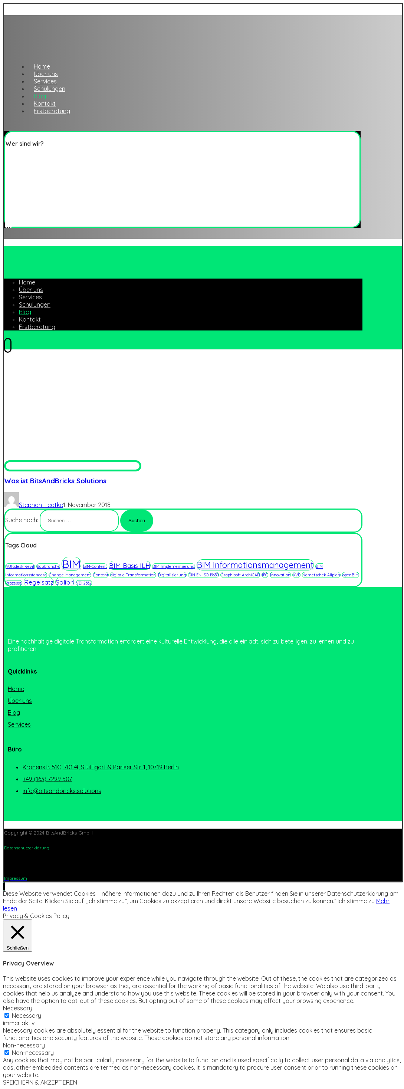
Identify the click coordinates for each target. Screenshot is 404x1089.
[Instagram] (11, 223)
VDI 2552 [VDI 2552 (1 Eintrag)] (84, 583)
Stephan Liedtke (41, 505)
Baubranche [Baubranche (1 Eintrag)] (48, 566)
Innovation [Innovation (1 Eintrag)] (280, 575)
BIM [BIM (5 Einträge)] (71, 563)
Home (16, 688)
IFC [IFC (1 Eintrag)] (265, 575)
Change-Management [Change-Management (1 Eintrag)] (70, 575)
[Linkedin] (8, 223)
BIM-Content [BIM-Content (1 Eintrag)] (95, 566)
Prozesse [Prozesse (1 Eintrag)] (14, 583)
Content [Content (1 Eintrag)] (100, 575)
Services (19, 724)
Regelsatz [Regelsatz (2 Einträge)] (38, 582)
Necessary (26, 1015)
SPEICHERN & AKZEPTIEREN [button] (40, 1082)
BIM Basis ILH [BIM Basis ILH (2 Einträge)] (129, 565)
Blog (14, 712)
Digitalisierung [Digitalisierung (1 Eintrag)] (172, 575)
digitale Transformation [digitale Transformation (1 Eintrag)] (133, 575)
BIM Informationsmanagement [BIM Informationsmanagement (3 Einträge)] (255, 565)
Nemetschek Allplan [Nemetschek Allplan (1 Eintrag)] (321, 575)
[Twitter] (6, 223)
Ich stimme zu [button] (356, 901)
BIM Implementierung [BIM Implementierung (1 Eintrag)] (173, 566)
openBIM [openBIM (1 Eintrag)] (350, 575)
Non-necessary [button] (24, 1045)
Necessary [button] (17, 1008)
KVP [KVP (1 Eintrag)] (296, 575)
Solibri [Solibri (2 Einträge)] (65, 582)
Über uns (20, 700)
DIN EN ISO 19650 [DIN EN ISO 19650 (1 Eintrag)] (203, 575)
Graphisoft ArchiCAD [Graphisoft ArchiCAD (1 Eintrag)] (240, 575)
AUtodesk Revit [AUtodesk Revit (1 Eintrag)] (20, 566)
